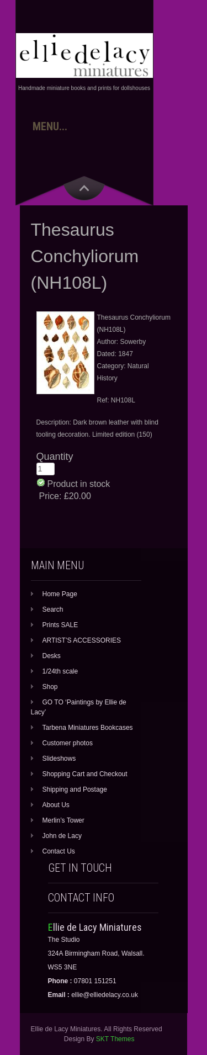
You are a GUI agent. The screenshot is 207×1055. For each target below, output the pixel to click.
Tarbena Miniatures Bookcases (88, 727)
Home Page (60, 594)
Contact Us (59, 851)
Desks (52, 656)
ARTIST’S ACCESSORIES (82, 640)
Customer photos (68, 743)
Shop (50, 687)
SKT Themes (115, 1039)
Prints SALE (60, 625)
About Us (56, 805)
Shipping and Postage (75, 789)
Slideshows (59, 758)
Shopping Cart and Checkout (85, 774)
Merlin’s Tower (63, 820)
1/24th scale (60, 671)
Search (53, 609)
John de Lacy (62, 836)
